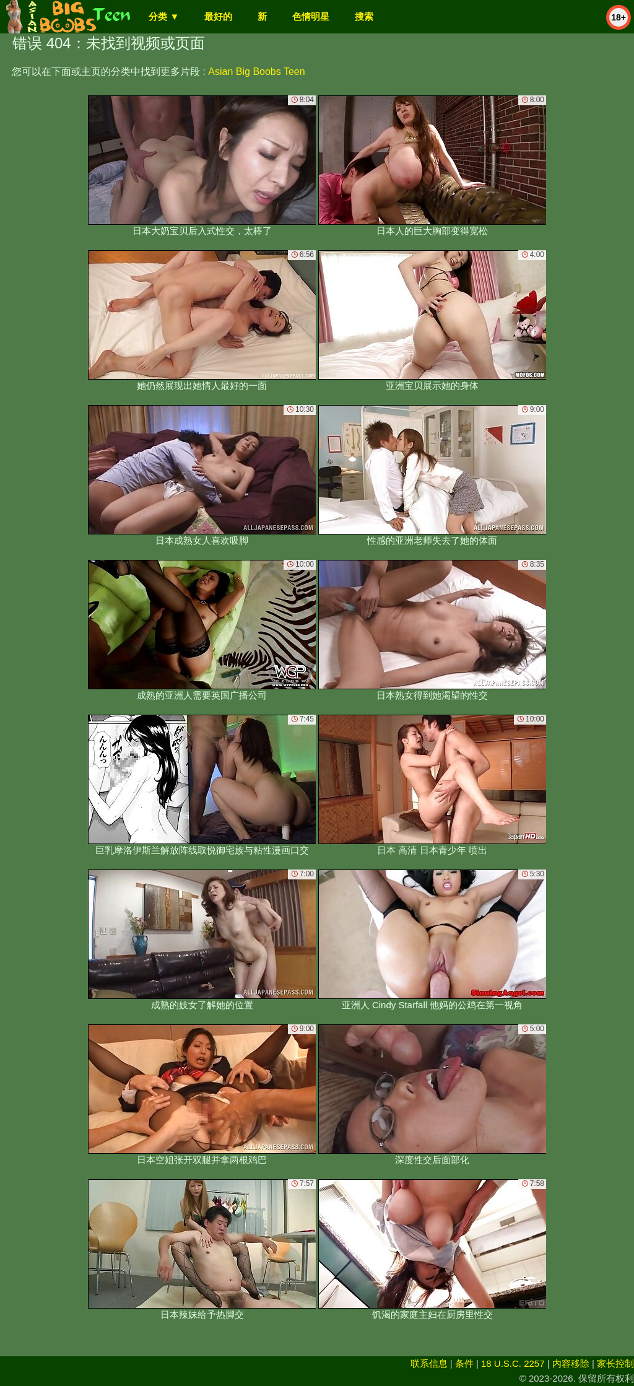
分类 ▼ (164, 16)
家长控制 (615, 1363)
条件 (464, 1363)
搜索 (364, 16)
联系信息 (429, 1363)
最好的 (218, 16)
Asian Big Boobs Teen (256, 71)
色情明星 (310, 16)
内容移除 (570, 1363)
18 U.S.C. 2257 (513, 1363)
